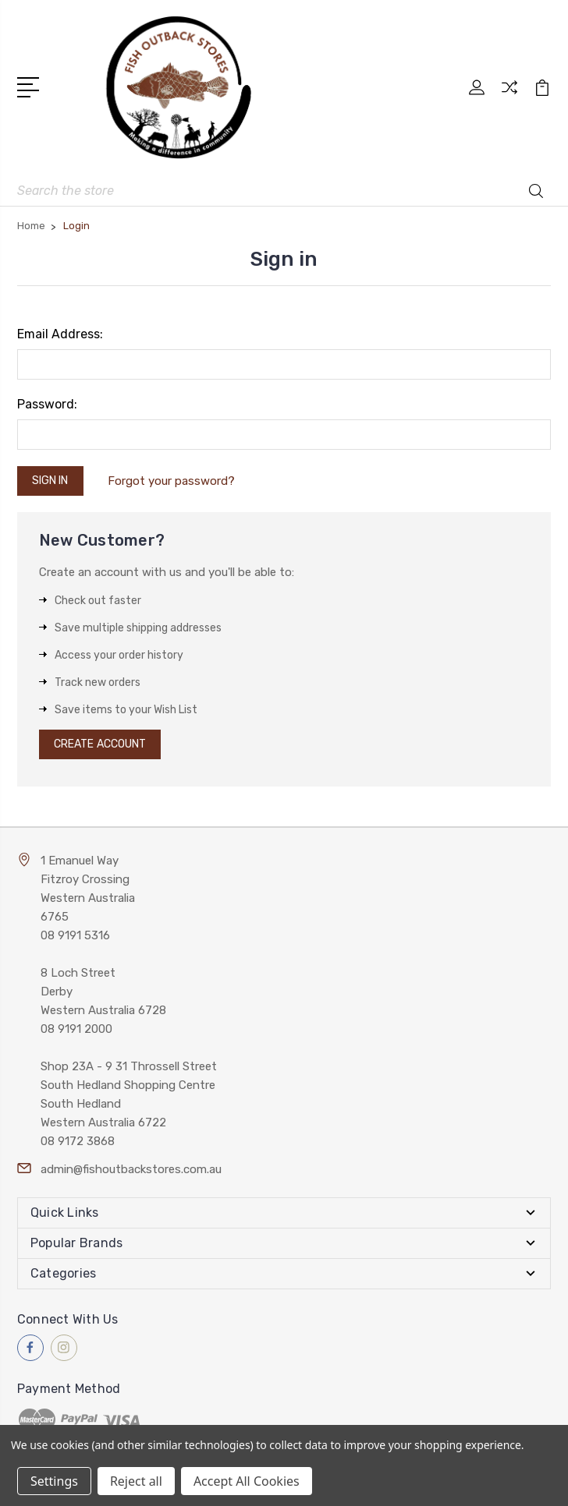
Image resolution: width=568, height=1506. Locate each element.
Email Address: (60, 334)
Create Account (100, 744)
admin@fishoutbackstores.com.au (131, 1169)
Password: (47, 404)
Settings (54, 1481)
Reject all (136, 1481)
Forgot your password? (171, 481)
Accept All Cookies (246, 1481)
